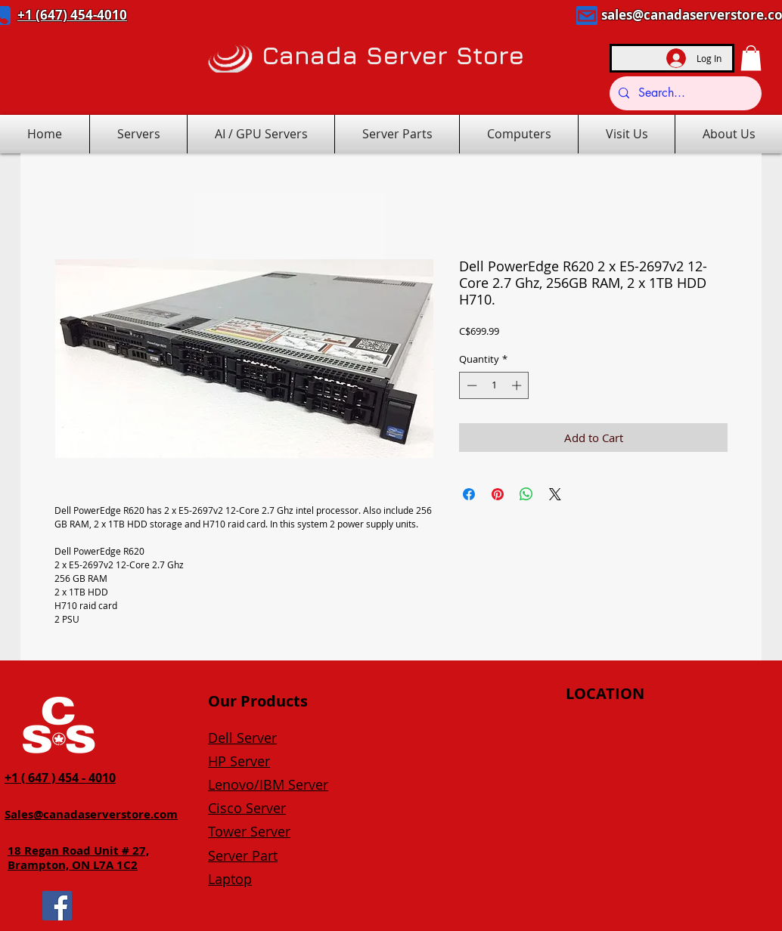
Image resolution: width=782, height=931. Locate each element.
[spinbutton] (494, 385)
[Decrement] (470, 385)
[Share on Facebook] (469, 494)
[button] (751, 57)
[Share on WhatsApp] (526, 494)
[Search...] (684, 93)
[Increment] (518, 385)
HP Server (239, 761)
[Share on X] (555, 494)
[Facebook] (57, 905)
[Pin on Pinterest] (498, 494)
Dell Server (242, 737)
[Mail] (586, 15)
